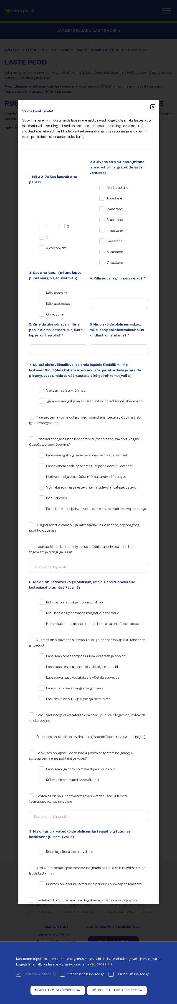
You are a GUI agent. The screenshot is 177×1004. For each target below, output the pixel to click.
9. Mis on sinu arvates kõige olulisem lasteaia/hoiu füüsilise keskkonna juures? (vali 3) (80, 834)
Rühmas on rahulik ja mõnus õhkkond (75, 602)
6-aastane (115, 252)
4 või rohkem (56, 248)
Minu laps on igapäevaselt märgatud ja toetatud (82, 613)
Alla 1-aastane (117, 188)
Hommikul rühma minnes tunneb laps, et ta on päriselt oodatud (95, 624)
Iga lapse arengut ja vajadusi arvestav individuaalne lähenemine (94, 401)
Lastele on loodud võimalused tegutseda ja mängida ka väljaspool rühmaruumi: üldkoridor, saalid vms (83, 903)
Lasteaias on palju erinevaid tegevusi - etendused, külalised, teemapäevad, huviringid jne (78, 799)
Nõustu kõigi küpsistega (57, 990)
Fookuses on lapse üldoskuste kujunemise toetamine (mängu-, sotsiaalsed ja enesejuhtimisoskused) (81, 756)
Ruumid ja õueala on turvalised (69, 852)
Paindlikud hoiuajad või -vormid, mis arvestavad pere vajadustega (96, 509)
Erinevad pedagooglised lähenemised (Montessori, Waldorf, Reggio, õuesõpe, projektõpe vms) (84, 442)
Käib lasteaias (56, 293)
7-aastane (115, 263)
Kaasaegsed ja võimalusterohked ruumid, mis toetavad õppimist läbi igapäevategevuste (85, 420)
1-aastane (114, 198)
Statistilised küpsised (85, 974)
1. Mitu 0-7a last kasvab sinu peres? (53, 179)
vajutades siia (101, 964)
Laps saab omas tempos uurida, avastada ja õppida (85, 656)
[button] (153, 107)
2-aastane (115, 209)
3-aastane (115, 220)
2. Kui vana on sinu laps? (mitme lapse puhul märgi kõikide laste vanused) (117, 167)
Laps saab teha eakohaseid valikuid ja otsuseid (82, 667)
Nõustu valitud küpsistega (117, 990)
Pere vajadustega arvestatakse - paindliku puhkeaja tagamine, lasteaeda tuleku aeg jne (87, 718)
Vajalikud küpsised (39, 974)
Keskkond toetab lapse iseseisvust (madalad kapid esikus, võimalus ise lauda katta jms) (87, 870)
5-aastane (114, 241)
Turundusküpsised (132, 974)
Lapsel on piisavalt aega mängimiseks (74, 688)
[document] (88, 502)
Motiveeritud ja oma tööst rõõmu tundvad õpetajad (86, 477)
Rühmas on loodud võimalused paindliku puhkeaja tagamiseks (94, 884)
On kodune (54, 314)
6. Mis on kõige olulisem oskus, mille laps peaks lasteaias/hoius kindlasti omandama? (117, 329)
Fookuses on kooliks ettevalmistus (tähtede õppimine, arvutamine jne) (91, 737)
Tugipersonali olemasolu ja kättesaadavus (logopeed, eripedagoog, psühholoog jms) (84, 528)
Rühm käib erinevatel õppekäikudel (72, 780)
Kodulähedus (56, 498)
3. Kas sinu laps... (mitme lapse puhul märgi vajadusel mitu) (55, 275)
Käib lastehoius (58, 304)
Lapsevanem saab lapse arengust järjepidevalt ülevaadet (89, 466)
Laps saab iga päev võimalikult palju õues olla (80, 769)
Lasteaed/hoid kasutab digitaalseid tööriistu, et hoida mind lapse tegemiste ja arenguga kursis (82, 549)
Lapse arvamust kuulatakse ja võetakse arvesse (82, 677)
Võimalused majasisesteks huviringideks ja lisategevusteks (91, 487)
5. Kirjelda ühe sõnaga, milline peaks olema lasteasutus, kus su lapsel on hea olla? (57, 329)
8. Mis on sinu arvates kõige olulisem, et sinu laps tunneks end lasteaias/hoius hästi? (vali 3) (82, 585)
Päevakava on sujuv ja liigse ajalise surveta (78, 699)
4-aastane (115, 230)
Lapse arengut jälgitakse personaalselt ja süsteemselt (87, 455)
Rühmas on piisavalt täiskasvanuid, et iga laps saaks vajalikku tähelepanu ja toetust (88, 642)
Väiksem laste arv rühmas (65, 390)
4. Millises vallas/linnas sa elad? (116, 278)
